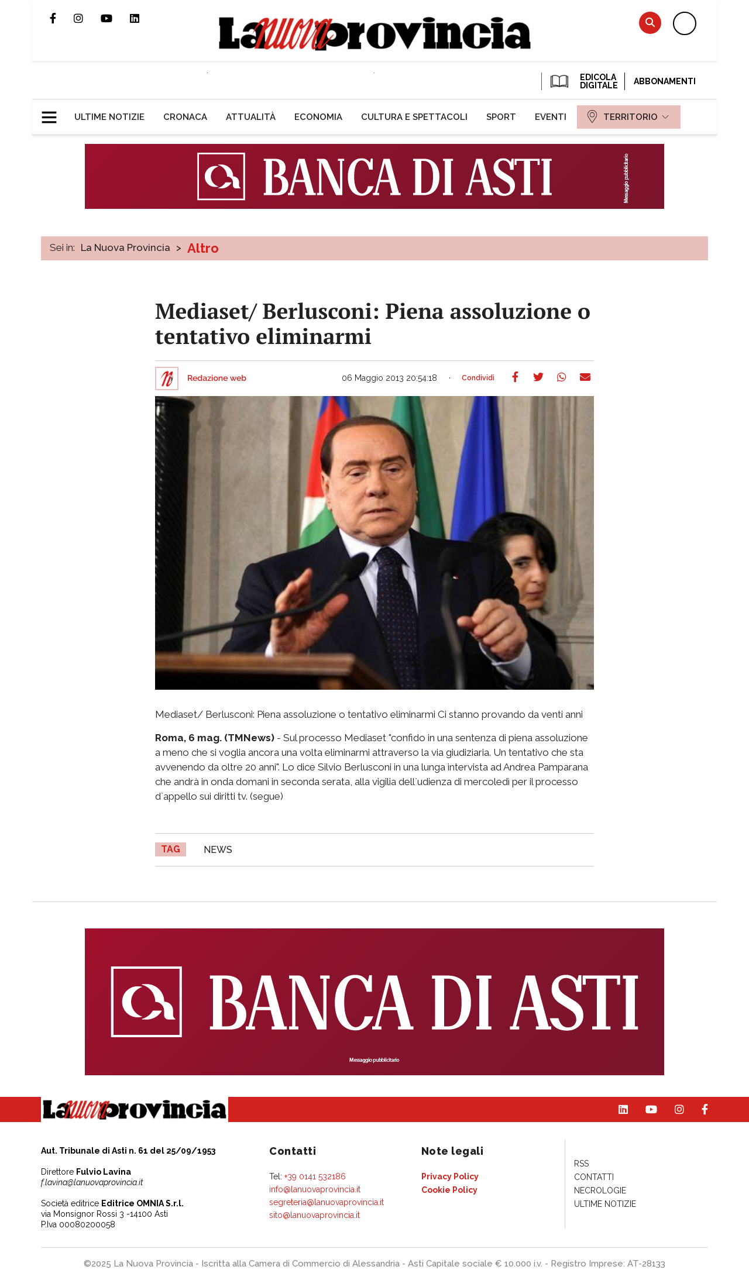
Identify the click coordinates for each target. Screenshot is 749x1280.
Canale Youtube (115, 18)
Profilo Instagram (87, 18)
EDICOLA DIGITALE (583, 81)
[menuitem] (109, 117)
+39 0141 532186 (315, 1176)
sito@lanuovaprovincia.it (314, 1215)
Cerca (650, 22)
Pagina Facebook (62, 18)
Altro (203, 248)
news (218, 849)
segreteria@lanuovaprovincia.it (326, 1202)
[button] (53, 112)
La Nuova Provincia (125, 247)
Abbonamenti (665, 81)
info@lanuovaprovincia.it (314, 1189)
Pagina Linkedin (143, 18)
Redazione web (216, 378)
